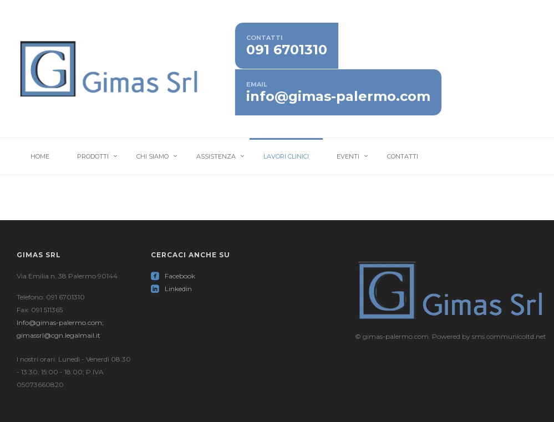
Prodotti (93, 156)
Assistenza (216, 156)
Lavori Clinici (286, 156)
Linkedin (171, 288)
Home (40, 156)
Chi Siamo (152, 156)
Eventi (348, 156)
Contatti (402, 156)
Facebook (173, 276)
